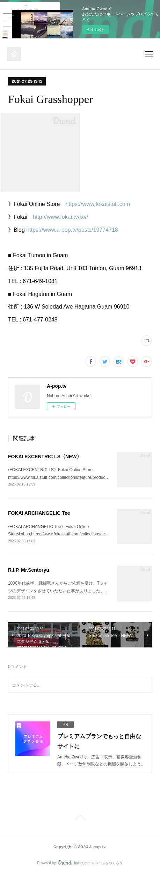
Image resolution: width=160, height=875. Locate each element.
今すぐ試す (95, 29)
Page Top (80, 819)
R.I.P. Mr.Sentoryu (28, 570)
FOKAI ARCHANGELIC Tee (39, 513)
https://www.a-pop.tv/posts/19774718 (72, 230)
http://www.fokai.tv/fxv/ (60, 217)
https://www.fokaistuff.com (97, 204)
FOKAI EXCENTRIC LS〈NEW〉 (45, 456)
